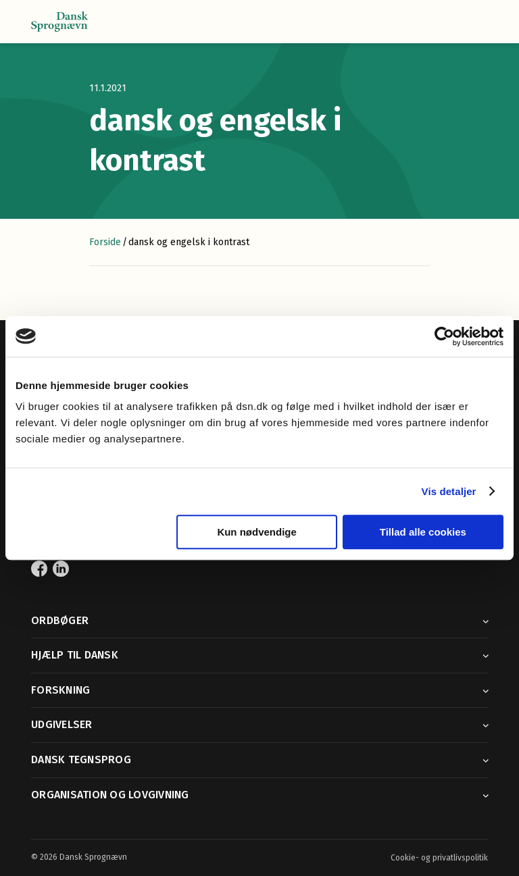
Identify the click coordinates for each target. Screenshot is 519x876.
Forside (105, 242)
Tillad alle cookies (423, 532)
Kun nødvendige (257, 532)
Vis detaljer (449, 491)
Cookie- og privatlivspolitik (439, 857)
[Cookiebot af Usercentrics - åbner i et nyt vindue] (444, 336)
